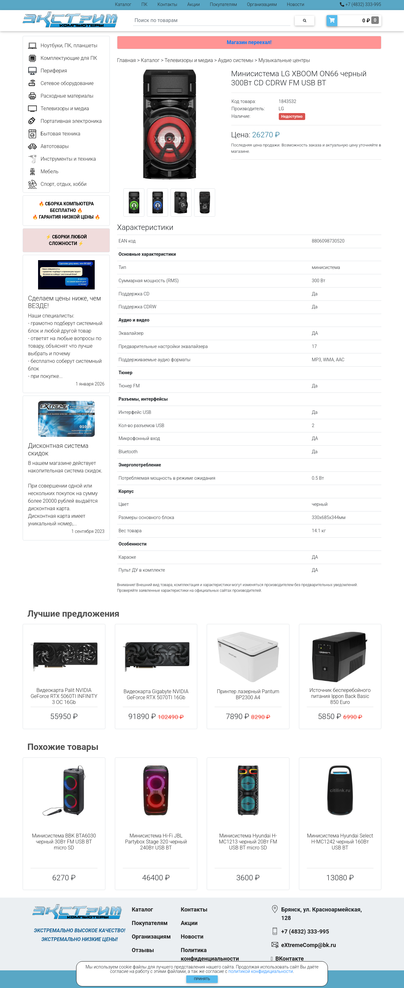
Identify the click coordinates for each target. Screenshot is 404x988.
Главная (126, 60)
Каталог (123, 4)
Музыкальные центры (284, 60)
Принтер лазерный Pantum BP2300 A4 (248, 694)
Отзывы (143, 950)
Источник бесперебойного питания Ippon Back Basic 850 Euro (340, 696)
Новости (295, 4)
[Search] (211, 20)
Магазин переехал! (249, 42)
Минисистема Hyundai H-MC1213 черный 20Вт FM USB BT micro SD (248, 842)
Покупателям (223, 4)
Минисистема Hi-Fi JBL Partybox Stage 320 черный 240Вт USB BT (156, 842)
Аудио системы (235, 60)
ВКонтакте (289, 958)
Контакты (167, 4)
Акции (193, 4)
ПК (145, 4)
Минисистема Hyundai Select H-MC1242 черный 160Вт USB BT (340, 842)
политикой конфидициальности (260, 971)
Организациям (262, 4)
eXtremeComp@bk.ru (308, 945)
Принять (202, 979)
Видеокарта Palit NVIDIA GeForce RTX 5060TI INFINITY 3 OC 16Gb (64, 696)
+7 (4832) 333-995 (360, 4)
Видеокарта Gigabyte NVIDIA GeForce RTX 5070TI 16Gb (156, 694)
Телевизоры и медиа (189, 60)
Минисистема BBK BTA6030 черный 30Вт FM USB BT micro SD (64, 842)
